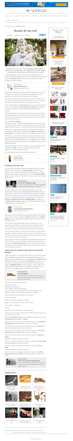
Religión (34, 15)
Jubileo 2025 (16, 20)
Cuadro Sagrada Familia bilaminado (23, 209)
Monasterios (43, 15)
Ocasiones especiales (55, 15)
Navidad (7, 20)
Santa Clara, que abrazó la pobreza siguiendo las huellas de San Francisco (25, 430)
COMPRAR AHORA (58, 57)
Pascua (66, 15)
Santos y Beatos (25, 15)
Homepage (7, 26)
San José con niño (18, 158)
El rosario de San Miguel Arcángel (26, 183)
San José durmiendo (23, 273)
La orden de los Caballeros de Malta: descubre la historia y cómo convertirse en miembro (57, 217)
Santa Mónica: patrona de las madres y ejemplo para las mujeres (28, 432)
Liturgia (16, 15)
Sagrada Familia (30, 199)
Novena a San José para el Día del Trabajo (29, 360)
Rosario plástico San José (20, 86)
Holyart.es (8, 15)
